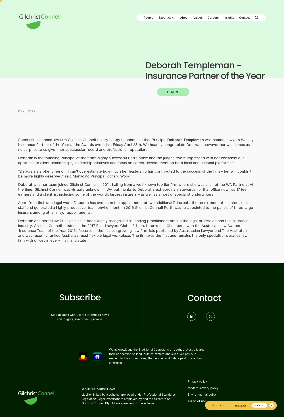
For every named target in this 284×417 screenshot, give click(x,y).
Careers (213, 17)
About (184, 17)
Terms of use (197, 401)
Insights (229, 17)
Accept (259, 405)
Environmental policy (202, 394)
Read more (240, 405)
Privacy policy (197, 381)
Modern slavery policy (203, 388)
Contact (244, 17)
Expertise (166, 17)
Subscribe (80, 297)
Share (173, 92)
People (148, 17)
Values (197, 17)
